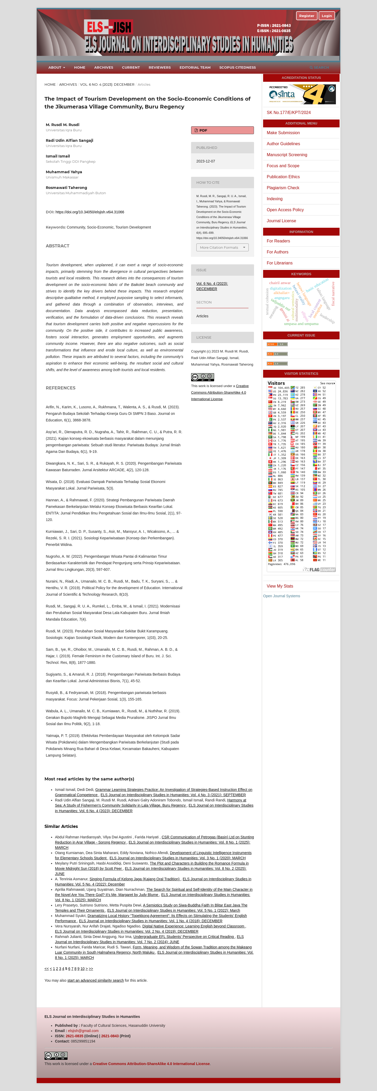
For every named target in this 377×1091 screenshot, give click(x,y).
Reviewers (160, 67)
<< (47, 969)
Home (79, 67)
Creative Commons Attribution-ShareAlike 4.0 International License (220, 392)
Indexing (275, 199)
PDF (202, 130)
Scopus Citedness (237, 67)
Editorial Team (195, 67)
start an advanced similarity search (95, 980)
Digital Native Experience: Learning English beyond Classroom (193, 926)
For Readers (278, 241)
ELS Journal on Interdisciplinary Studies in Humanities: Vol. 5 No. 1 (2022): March (173, 910)
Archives (103, 67)
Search (319, 67)
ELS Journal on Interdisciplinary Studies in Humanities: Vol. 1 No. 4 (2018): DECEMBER (151, 921)
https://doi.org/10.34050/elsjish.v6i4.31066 (90, 212)
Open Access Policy (285, 210)
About (55, 67)
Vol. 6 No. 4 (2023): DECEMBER (107, 84)
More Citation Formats (219, 247)
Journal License (281, 221)
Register (306, 16)
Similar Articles (61, 826)
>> (91, 969)
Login (327, 16)
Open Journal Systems (281, 596)
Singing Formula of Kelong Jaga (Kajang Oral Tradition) (135, 879)
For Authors (278, 252)
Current (131, 67)
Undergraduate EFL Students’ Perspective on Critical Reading (184, 937)
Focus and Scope (283, 166)
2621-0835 (74, 1036)
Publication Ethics (283, 177)
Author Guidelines (283, 144)
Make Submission (283, 133)
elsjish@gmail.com (83, 1031)
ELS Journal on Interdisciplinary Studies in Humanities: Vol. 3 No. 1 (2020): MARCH (178, 858)
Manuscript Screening (287, 155)
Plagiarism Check (283, 188)
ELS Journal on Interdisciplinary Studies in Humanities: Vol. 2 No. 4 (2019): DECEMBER (126, 931)
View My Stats (280, 586)
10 (83, 969)
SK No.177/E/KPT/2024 (289, 112)
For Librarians (280, 263)
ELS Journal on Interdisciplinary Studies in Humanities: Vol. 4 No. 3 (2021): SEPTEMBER (173, 795)
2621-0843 (110, 1036)
